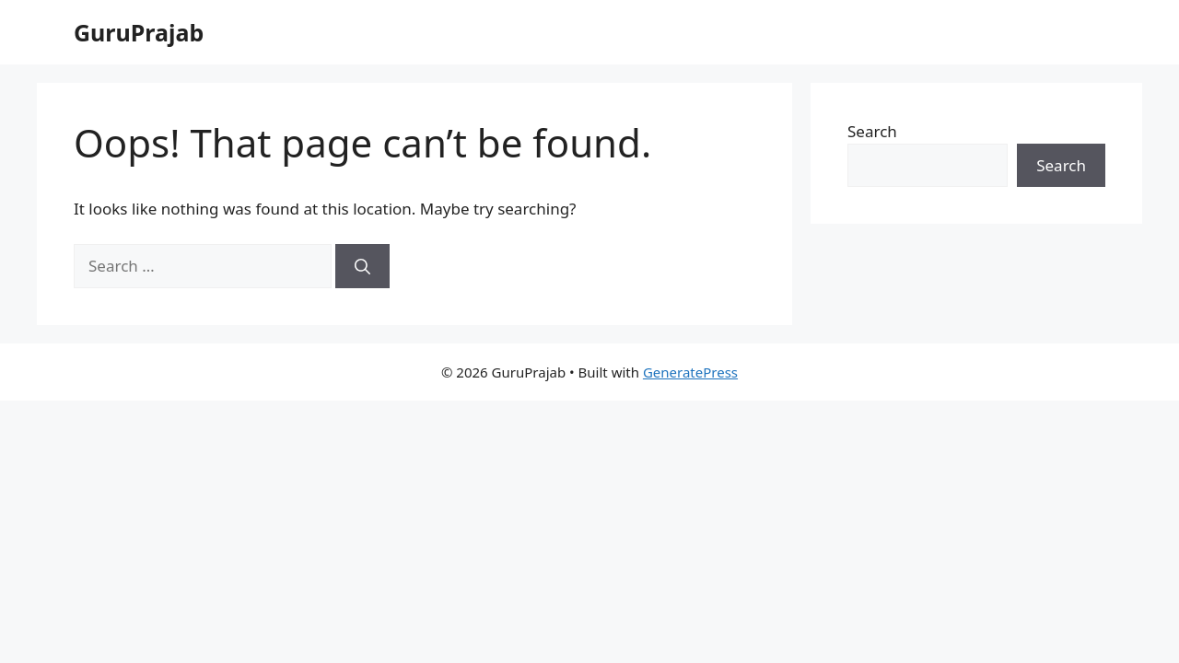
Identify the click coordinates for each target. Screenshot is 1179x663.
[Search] (362, 266)
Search (872, 131)
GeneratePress (690, 372)
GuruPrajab (139, 32)
